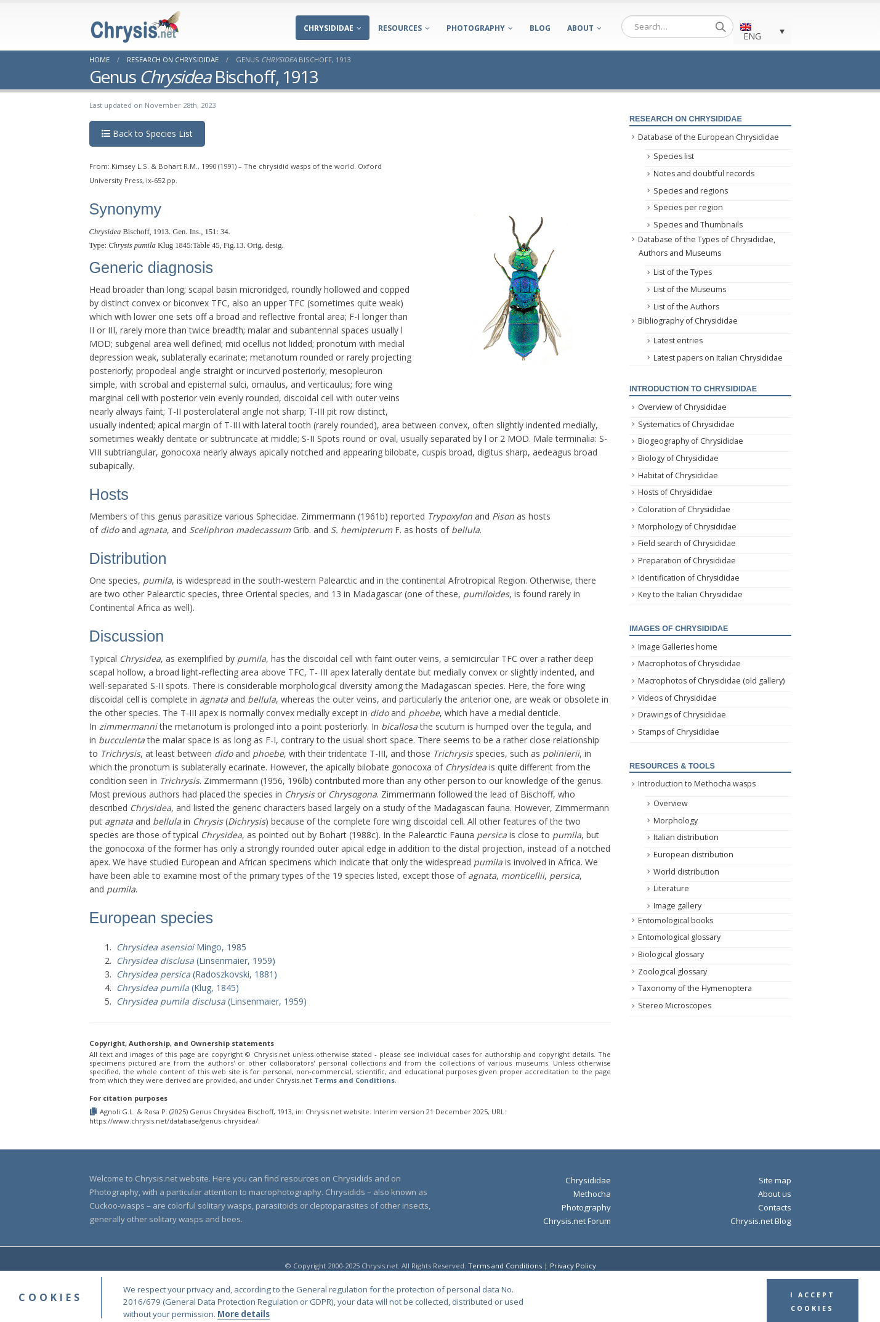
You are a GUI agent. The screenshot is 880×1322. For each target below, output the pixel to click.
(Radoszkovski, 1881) (196, 974)
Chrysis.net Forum (577, 1220)
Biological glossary (671, 954)
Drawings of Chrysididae (682, 714)
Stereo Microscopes (674, 1005)
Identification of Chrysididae (689, 578)
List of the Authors (686, 306)
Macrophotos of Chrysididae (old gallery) (711, 680)
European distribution (693, 854)
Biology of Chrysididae (678, 458)
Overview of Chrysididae (682, 407)
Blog (540, 28)
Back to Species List (147, 133)
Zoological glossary (672, 971)
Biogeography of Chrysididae (690, 441)
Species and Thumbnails (698, 224)
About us (774, 1193)
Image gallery (677, 905)
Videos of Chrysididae (677, 698)
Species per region (688, 207)
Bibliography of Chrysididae (688, 321)
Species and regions (690, 191)
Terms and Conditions (354, 1080)
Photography (475, 28)
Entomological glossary (679, 937)
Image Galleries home (677, 647)
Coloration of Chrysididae (684, 509)
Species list (673, 156)
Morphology (675, 820)
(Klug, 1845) (177, 988)
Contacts (774, 1207)
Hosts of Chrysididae (675, 492)
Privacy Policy (573, 1265)
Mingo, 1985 (181, 947)
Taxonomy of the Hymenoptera (695, 988)
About (580, 28)
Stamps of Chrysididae (678, 732)
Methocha (592, 1193)
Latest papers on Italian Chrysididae (718, 358)
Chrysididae (328, 28)
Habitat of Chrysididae (678, 475)
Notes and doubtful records (703, 173)
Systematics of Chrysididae (686, 424)
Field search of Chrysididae (687, 543)
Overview (670, 803)
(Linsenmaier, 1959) (195, 960)
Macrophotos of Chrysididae (689, 663)
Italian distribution (686, 837)
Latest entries (678, 340)
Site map (775, 1180)
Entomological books (675, 920)
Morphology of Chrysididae (687, 526)
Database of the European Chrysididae (708, 137)
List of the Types (682, 272)
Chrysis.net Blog (760, 1220)
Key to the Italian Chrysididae (690, 594)
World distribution (686, 872)
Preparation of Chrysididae (687, 560)
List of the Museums (689, 289)
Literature (671, 888)
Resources (400, 28)
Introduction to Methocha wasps (697, 783)
